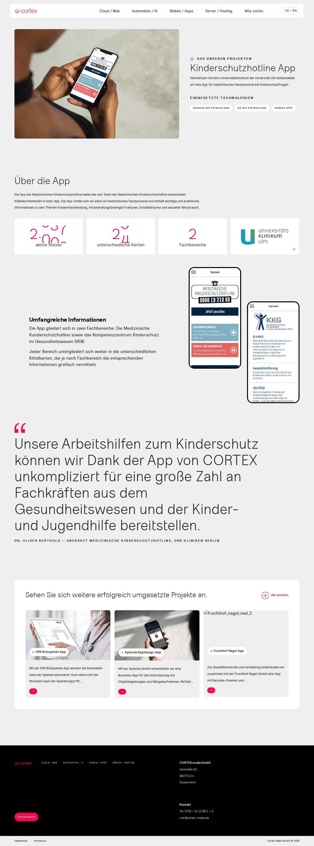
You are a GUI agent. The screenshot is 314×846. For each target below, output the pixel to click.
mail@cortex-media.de (194, 818)
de (287, 10)
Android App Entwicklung (211, 108)
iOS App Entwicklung (252, 108)
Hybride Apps (284, 108)
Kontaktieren (26, 817)
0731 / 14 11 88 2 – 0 (199, 811)
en (295, 10)
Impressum (40, 841)
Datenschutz (20, 841)
